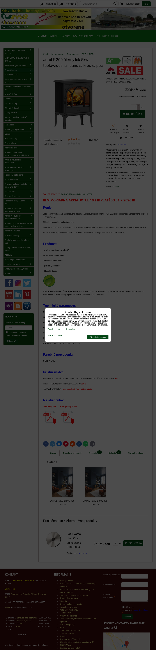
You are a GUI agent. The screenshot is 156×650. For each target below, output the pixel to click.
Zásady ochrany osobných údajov (61, 329)
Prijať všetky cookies (97, 337)
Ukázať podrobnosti (56, 335)
